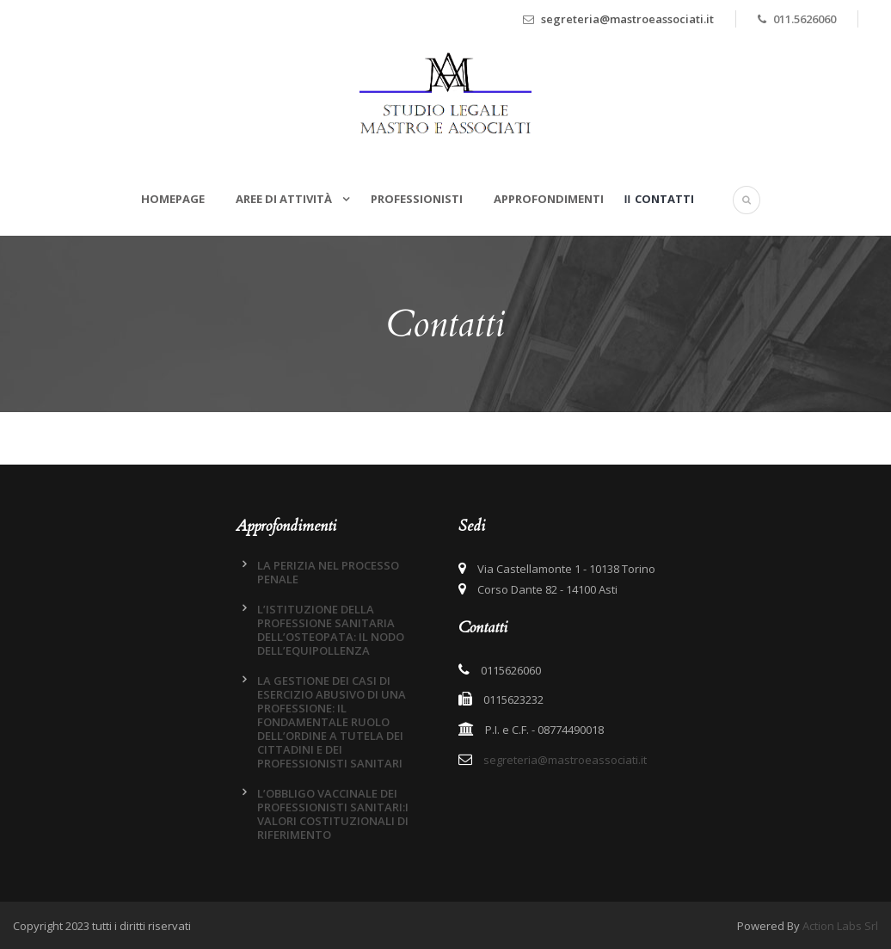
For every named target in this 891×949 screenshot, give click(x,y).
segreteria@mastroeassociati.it (627, 19)
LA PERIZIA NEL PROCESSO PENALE (328, 572)
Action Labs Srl (840, 926)
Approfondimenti (549, 198)
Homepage (173, 198)
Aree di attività (285, 198)
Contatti (664, 198)
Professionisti (417, 198)
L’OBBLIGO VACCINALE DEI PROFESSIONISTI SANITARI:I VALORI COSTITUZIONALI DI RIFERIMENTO (333, 814)
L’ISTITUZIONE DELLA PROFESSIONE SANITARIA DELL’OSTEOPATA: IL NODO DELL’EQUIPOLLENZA (330, 629)
